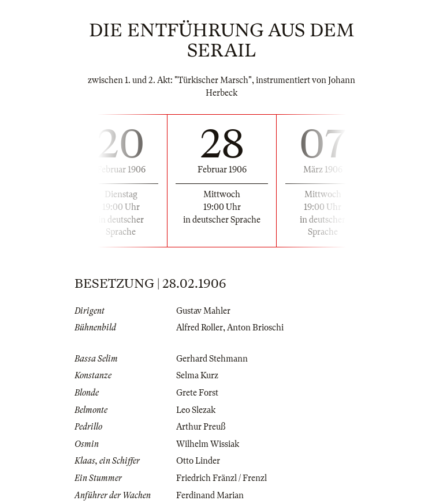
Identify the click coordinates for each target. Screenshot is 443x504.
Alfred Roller (199, 327)
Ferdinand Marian (210, 495)
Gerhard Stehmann (212, 358)
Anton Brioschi (255, 327)
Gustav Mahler (203, 310)
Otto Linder (198, 460)
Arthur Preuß (200, 426)
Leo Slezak (195, 410)
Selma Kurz (197, 375)
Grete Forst (197, 392)
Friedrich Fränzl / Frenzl (221, 478)
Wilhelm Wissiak (207, 444)
